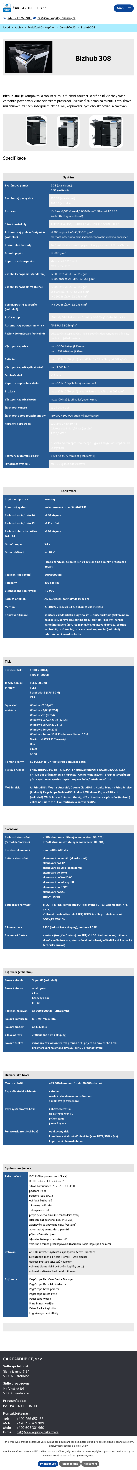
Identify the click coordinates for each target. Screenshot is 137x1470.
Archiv (19, 28)
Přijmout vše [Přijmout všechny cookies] (48, 1464)
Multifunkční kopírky (41, 28)
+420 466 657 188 (30, 1419)
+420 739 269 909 (30, 1423)
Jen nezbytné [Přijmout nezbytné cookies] (70, 1464)
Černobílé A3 (68, 28)
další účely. (82, 1446)
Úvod (6, 28)
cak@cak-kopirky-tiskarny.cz (38, 1432)
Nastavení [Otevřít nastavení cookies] (90, 1464)
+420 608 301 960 (30, 1427)
